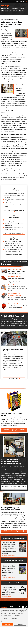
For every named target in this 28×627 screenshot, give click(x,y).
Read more (20, 613)
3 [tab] (11, 385)
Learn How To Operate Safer (13, 233)
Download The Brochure (8, 555)
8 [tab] (20, 385)
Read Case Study (13, 378)
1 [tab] (8, 385)
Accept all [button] (7, 624)
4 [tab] (13, 385)
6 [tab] (16, 385)
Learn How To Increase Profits (13, 254)
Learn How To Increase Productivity (14, 210)
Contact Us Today (6, 596)
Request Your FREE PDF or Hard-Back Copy (14, 429)
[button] (14, 621)
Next (22, 385)
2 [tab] (9, 385)
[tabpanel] (14, 355)
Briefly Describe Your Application (13, 531)
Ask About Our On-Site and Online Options (14, 486)
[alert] (14, 617)
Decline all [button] (20, 624)
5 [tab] (15, 385)
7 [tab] (18, 385)
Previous (5, 385)
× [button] (26, 609)
